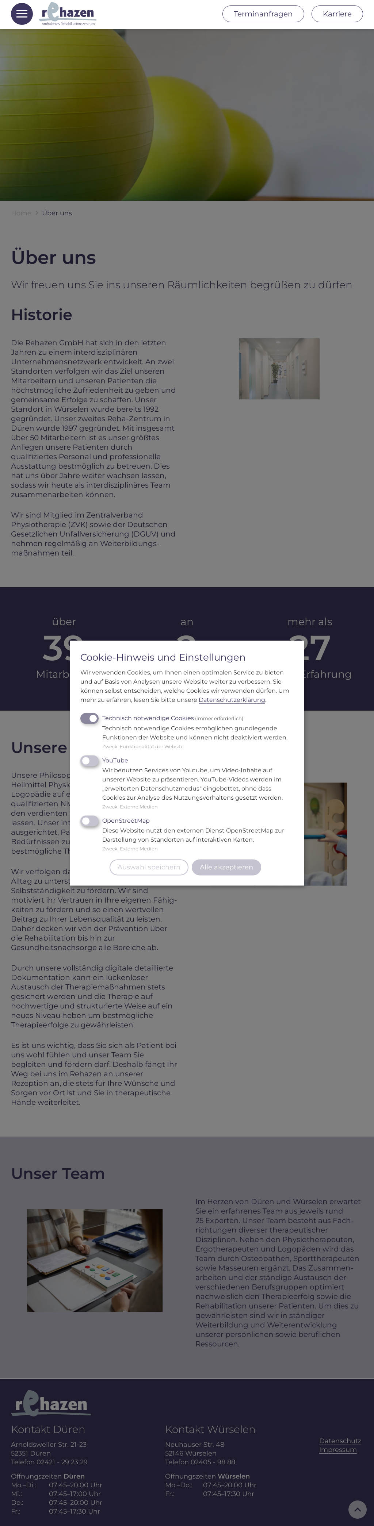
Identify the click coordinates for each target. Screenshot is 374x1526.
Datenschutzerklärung (232, 699)
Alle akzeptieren (226, 867)
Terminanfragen (263, 13)
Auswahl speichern (149, 867)
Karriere (337, 13)
